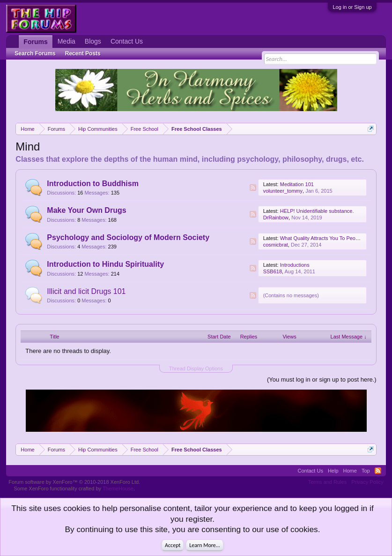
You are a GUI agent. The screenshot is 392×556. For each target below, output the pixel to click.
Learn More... (204, 545)
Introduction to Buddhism (93, 184)
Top (366, 470)
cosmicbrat (275, 245)
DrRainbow (275, 217)
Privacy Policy (367, 482)
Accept (172, 545)
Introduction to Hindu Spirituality (105, 264)
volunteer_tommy (283, 191)
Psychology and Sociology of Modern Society (128, 237)
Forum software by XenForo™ (74, 482)
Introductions (295, 265)
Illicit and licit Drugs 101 (86, 291)
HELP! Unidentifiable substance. (317, 211)
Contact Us (127, 41)
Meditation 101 (297, 184)
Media (66, 41)
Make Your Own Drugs (86, 210)
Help (333, 470)
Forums (35, 41)
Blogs (93, 41)
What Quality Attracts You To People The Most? (334, 238)
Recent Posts (83, 53)
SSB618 (272, 271)
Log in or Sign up (352, 7)
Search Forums (35, 53)
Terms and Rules (327, 482)
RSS (253, 187)
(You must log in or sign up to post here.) (322, 379)
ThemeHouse (118, 488)
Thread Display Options (196, 368)
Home (350, 470)
